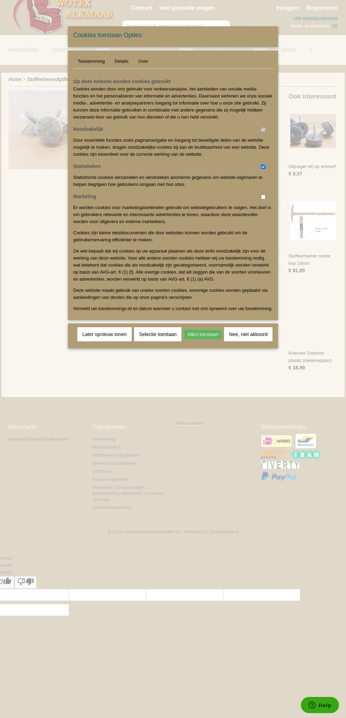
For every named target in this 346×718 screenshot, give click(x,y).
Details (122, 61)
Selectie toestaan (158, 334)
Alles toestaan (202, 334)
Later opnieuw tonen (104, 334)
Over (143, 61)
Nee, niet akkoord (248, 334)
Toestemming (91, 61)
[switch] (263, 129)
